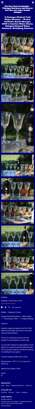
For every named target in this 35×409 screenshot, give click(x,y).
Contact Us (28, 385)
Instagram (25, 392)
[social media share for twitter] (6, 307)
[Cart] (33, 2)
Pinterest (11, 392)
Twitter (18, 392)
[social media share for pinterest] (9, 307)
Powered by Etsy (6, 405)
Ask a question (16, 307)
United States (13, 301)
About (8, 385)
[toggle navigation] (2, 2)
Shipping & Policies (14, 312)
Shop (2, 385)
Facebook (4, 392)
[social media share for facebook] (2, 307)
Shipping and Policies (17, 385)
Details (3, 312)
